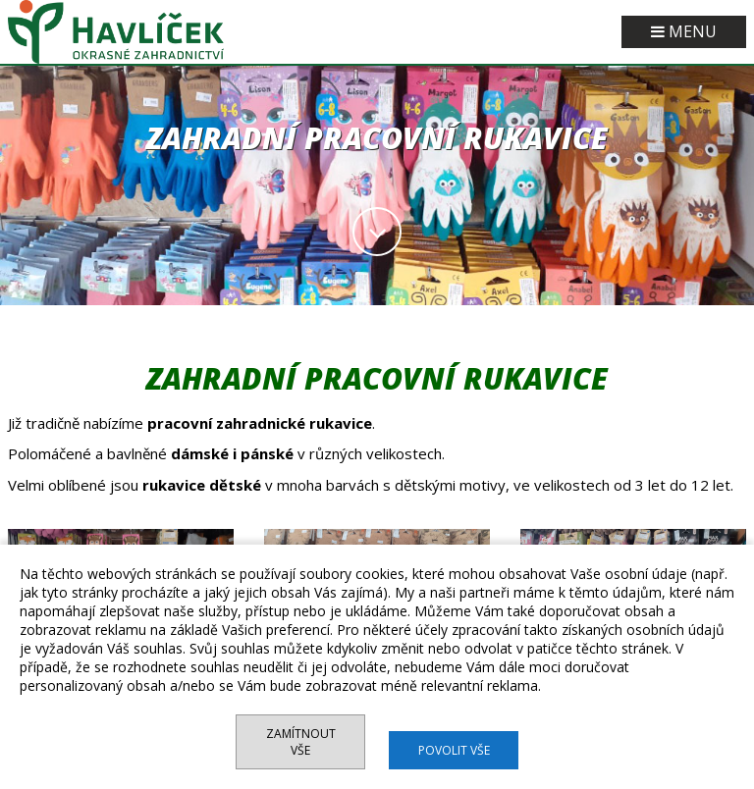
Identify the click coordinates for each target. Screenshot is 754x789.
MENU (684, 31)
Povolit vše (454, 750)
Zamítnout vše (301, 742)
